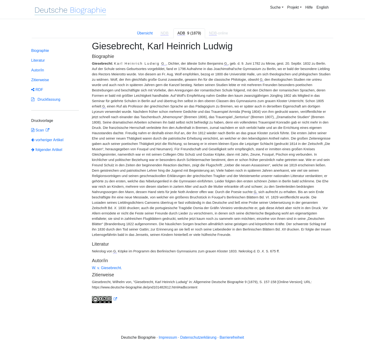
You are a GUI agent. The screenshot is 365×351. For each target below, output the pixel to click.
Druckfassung (45, 99)
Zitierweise (40, 80)
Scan (38, 130)
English (323, 7)
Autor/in (37, 70)
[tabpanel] (182, 174)
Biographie (40, 51)
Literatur (38, 60)
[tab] (189, 33)
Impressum (168, 337)
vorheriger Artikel (47, 140)
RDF (37, 90)
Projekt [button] (293, 7)
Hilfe (309, 7)
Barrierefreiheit (232, 337)
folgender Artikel (46, 150)
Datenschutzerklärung (198, 337)
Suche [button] (275, 7)
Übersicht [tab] (145, 33)
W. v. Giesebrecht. (107, 268)
